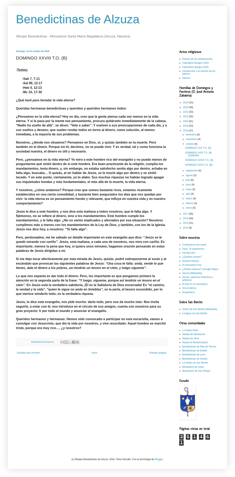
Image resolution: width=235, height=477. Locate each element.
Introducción (188, 252)
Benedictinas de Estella (194, 350)
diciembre (191, 134)
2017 (186, 213)
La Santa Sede (190, 330)
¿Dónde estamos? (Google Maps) (200, 269)
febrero (190, 203)
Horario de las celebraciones (197, 59)
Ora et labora (189, 288)
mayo (189, 189)
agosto (190, 175)
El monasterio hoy (191, 265)
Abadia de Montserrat (193, 334)
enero (189, 207)
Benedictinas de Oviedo (195, 358)
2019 (186, 125)
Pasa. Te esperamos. (193, 248)
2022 (186, 111)
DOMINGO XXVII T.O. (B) (198, 164)
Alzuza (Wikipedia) (192, 273)
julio (188, 180)
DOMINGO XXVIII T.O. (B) (199, 160)
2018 (186, 130)
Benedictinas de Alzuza (77, 19)
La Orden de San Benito (195, 362)
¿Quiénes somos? (192, 256)
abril (188, 194)
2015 (186, 223)
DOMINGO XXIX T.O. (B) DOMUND (198, 154)
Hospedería (188, 292)
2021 (186, 116)
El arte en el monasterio (195, 284)
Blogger (159, 459)
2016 (186, 218)
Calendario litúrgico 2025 (195, 67)
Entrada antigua (157, 352)
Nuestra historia (190, 261)
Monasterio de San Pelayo (196, 370)
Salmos (186, 78)
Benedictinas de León (193, 354)
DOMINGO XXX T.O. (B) (198, 148)
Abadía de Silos (190, 338)
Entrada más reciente (28, 352)
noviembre (192, 139)
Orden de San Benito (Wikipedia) (199, 309)
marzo (189, 198)
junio (189, 184)
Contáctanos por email (194, 244)
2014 (186, 227)
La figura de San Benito (194, 313)
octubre (190, 144)
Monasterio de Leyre (193, 367)
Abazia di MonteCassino (195, 342)
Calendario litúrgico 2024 (195, 63)
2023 (186, 107)
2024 (186, 102)
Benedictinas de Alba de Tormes (199, 346)
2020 (186, 121)
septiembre (192, 170)
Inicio (94, 352)
